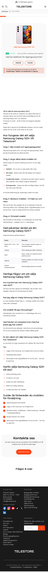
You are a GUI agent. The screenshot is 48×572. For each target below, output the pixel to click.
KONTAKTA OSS (24, 452)
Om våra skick (8, 528)
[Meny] (3, 7)
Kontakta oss (8, 521)
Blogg (5, 534)
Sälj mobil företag (30, 507)
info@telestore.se (9, 501)
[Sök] (6, 6)
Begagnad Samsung (31, 497)
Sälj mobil (27, 501)
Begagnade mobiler (31, 493)
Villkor (5, 525)
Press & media (8, 545)
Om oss (6, 523)
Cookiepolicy (27, 567)
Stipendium (7, 542)
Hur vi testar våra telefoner (13, 532)
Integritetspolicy (16, 567)
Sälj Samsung (29, 505)
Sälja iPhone (28, 503)
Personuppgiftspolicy (11, 536)
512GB (30, 63)
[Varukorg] (45, 7)
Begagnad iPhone (30, 495)
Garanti (5, 530)
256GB (18, 63)
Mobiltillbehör (29, 499)
